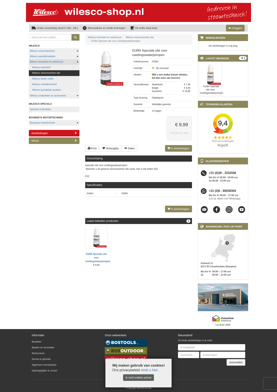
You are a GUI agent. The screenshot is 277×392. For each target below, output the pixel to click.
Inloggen (235, 28)
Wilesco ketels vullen (42, 78)
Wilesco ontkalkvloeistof (44, 84)
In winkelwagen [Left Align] (178, 148)
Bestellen (36, 341)
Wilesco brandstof (41, 67)
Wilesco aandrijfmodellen (42, 56)
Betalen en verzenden (43, 347)
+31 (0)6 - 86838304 (222, 191)
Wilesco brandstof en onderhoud (46, 61)
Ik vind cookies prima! (139, 377)
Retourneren (38, 353)
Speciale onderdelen (40, 109)
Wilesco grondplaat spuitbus (46, 90)
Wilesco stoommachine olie (46, 73)
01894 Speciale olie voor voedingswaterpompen (97, 258)
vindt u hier (149, 370)
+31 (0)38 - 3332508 (222, 173)
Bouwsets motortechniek (42, 122)
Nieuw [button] (54, 140)
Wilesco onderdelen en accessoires (48, 95)
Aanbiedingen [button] (54, 133)
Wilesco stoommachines (42, 51)
